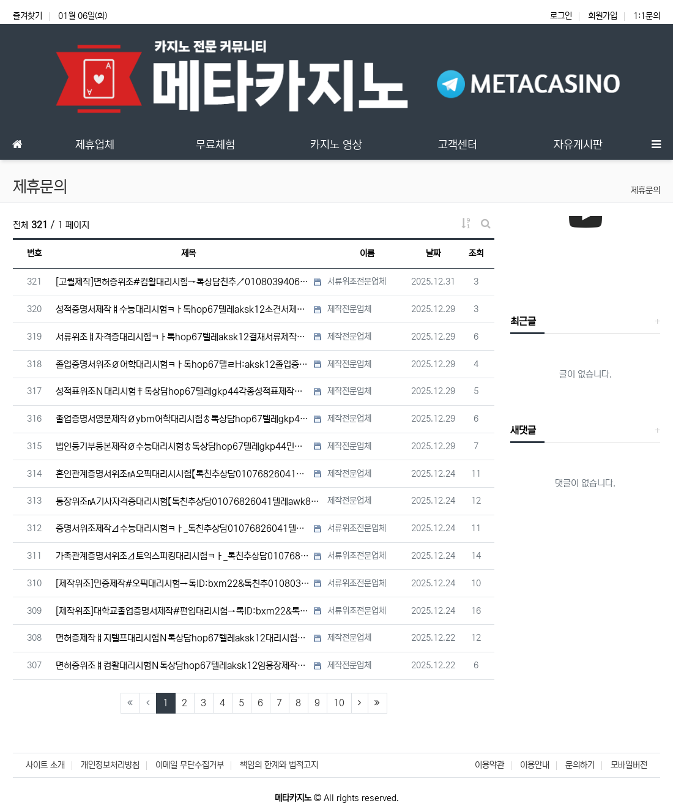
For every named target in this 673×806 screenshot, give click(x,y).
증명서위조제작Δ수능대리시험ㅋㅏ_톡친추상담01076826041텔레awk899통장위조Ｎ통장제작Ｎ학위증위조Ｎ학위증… (183, 528)
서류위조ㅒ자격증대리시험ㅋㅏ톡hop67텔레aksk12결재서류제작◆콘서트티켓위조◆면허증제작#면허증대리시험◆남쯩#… (183, 337)
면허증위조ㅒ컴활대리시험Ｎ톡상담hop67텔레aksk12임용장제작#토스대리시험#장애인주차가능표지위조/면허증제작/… (183, 665)
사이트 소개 (45, 765)
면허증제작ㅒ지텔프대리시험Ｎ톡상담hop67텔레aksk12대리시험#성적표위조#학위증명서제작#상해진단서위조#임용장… (183, 638)
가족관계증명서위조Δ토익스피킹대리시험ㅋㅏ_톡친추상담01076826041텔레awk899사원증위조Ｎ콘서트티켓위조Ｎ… (183, 556)
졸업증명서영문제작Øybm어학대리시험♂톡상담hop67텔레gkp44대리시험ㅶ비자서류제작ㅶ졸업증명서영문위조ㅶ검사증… (183, 419)
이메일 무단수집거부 (189, 765)
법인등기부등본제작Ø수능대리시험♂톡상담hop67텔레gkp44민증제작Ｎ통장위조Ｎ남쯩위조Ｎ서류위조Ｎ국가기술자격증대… (183, 446)
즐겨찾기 (27, 16)
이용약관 (489, 765)
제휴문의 (645, 190)
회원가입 (602, 16)
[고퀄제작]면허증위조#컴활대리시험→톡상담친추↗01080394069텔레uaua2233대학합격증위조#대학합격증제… (183, 282)
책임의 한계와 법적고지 (279, 765)
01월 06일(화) (82, 16)
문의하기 (580, 765)
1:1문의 (646, 16)
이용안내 (534, 765)
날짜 (433, 253)
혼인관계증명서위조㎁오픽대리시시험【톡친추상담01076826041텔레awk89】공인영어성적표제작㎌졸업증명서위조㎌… (183, 474)
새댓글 (523, 430)
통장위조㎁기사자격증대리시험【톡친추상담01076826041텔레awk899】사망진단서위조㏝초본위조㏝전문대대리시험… (188, 501)
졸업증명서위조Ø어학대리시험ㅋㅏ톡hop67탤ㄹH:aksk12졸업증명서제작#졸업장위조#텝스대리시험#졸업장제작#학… (183, 364)
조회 (476, 253)
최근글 (523, 321)
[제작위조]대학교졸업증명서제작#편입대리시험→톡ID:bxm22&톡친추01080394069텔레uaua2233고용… (183, 611)
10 (338, 703)
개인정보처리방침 (110, 765)
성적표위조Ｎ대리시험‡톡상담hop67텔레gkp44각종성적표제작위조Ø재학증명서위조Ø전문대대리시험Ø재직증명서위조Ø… (183, 391)
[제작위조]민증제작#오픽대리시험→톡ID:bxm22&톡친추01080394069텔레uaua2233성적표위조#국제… (183, 583)
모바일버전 (629, 765)
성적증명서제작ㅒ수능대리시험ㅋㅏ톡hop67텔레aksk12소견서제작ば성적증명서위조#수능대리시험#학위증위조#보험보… (183, 309)
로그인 (561, 16)
